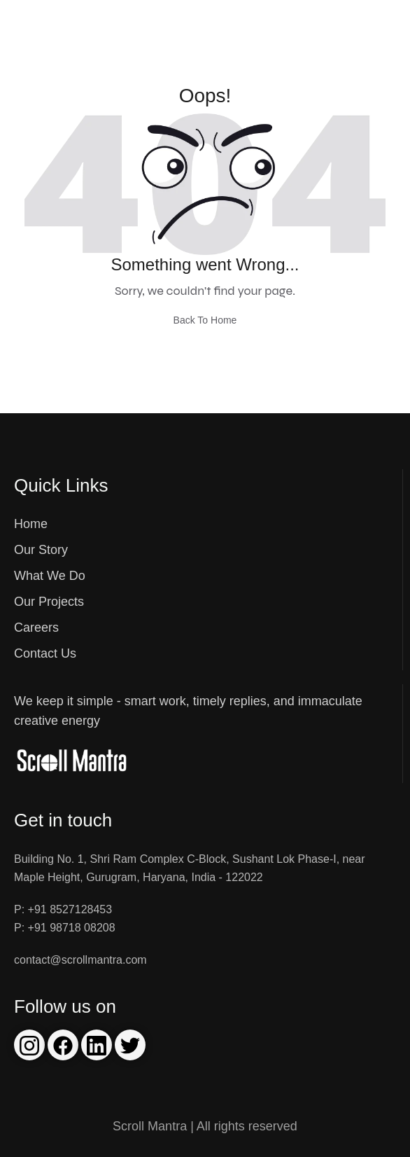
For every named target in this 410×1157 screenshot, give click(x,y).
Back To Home (205, 320)
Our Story (41, 550)
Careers (36, 628)
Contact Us (45, 653)
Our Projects (49, 602)
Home (31, 524)
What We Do (49, 576)
